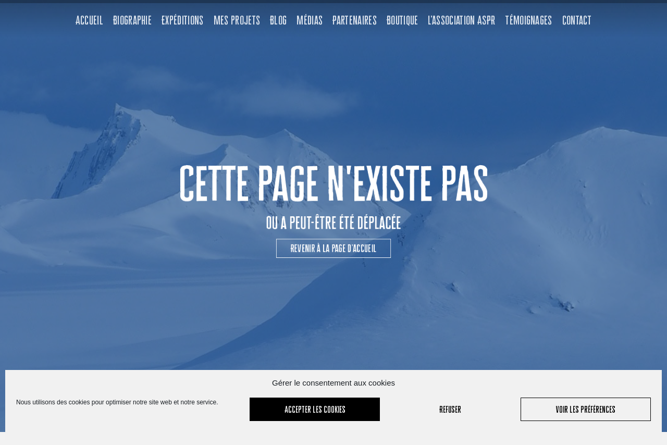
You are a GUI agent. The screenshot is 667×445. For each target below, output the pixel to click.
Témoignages (528, 20)
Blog (278, 20)
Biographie (132, 20)
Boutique (402, 20)
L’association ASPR (461, 20)
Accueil (89, 20)
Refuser (450, 409)
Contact (576, 20)
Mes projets (237, 20)
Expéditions (183, 20)
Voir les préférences (585, 409)
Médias (310, 20)
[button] (333, 241)
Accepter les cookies (315, 409)
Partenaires (354, 20)
